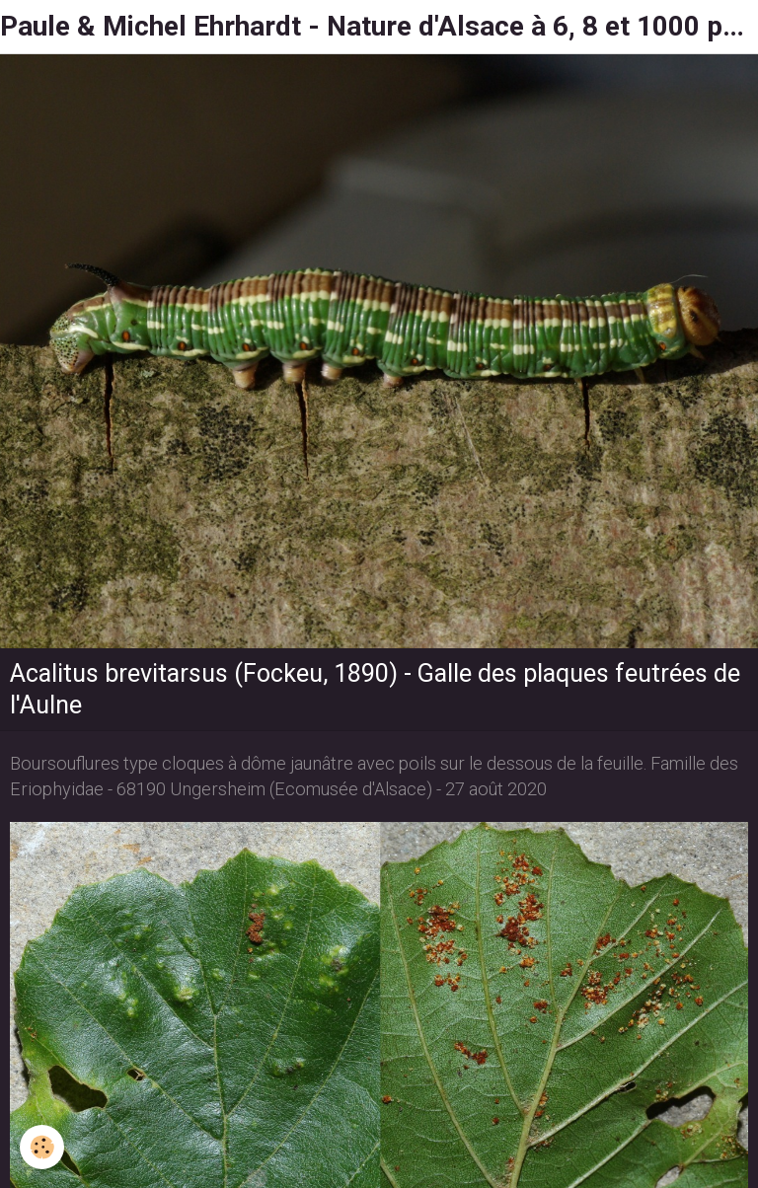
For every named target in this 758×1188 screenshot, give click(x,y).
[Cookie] (42, 1147)
